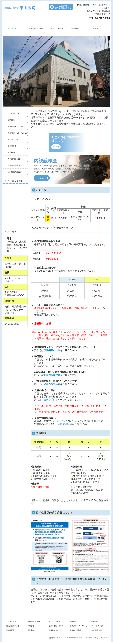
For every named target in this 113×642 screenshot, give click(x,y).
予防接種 (11, 120)
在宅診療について (15, 114)
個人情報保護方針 (15, 172)
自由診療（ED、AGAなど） (18, 133)
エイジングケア (14, 139)
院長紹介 (75, 29)
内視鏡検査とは (14, 159)
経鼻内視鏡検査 (14, 165)
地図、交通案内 (56, 29)
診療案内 (96, 29)
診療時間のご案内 (36, 29)
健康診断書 (12, 146)
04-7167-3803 (102, 18)
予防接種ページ (52, 350)
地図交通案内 (65, 424)
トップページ (13, 29)
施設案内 (11, 152)
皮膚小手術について (16, 126)
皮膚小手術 (49, 399)
